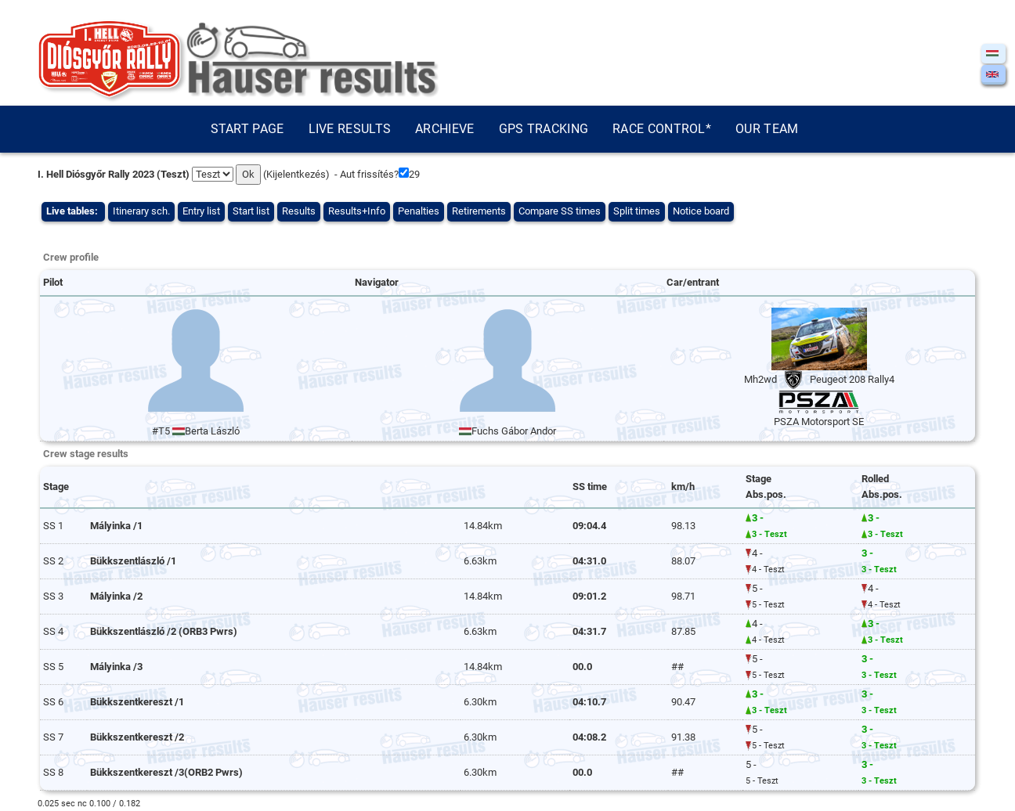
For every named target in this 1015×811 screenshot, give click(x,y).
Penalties (418, 211)
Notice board (701, 211)
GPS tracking (544, 128)
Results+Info (356, 211)
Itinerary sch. (141, 211)
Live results (350, 128)
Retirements (479, 211)
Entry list (201, 211)
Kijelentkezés (296, 174)
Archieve (444, 128)
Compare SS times (559, 211)
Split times (636, 211)
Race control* (661, 128)
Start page (247, 128)
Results (299, 211)
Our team (766, 128)
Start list (251, 211)
